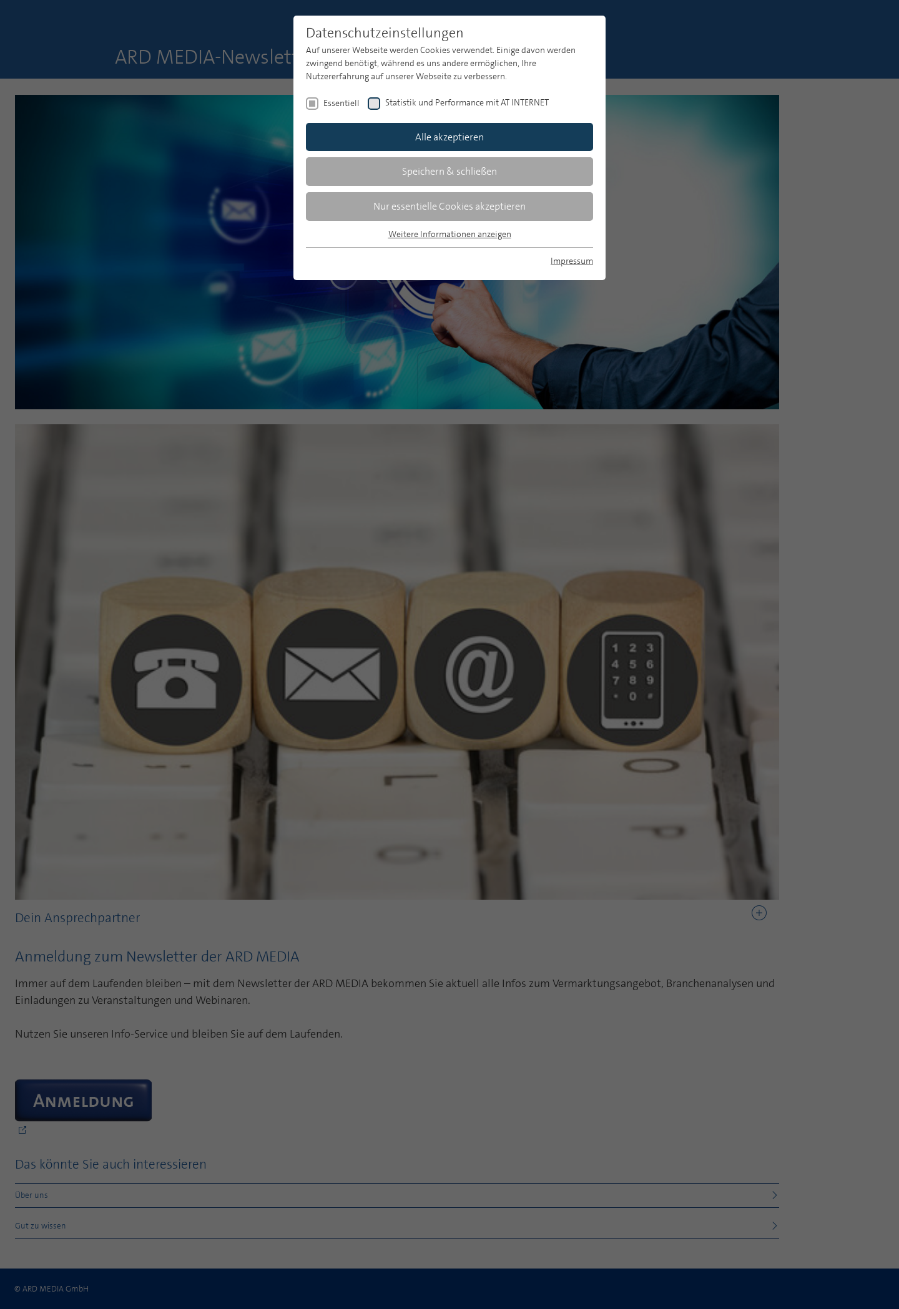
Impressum (572, 260)
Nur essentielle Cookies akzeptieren (449, 206)
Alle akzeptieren (449, 137)
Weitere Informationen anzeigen (449, 234)
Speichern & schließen (449, 171)
